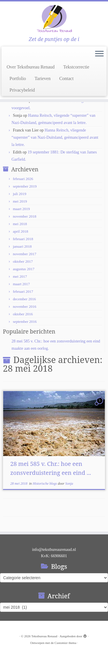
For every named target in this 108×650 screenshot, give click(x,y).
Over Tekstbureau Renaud (31, 66)
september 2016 (25, 321)
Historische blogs (45, 484)
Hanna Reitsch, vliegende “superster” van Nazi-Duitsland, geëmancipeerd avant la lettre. (55, 137)
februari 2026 (23, 179)
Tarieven (43, 78)
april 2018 (20, 231)
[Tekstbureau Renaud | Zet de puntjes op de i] (54, 18)
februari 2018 (23, 239)
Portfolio (18, 78)
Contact (66, 78)
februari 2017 (23, 291)
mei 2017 (20, 276)
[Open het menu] (99, 54)
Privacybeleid (22, 90)
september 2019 (25, 186)
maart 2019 (21, 209)
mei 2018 (20, 224)
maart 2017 (21, 284)
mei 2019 (20, 201)
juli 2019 (19, 194)
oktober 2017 (23, 261)
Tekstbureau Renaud (44, 636)
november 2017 (24, 254)
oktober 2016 (23, 314)
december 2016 (24, 299)
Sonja (69, 484)
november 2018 (24, 216)
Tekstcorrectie (76, 66)
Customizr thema (65, 643)
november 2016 (24, 306)
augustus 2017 (24, 269)
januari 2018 (22, 246)
